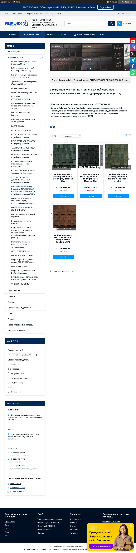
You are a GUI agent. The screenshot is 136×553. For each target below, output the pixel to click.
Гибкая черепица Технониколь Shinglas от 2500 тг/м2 (24, 76)
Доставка (74, 529)
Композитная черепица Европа (21, 114)
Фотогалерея (14, 52)
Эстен (7, 525)
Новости (11, 296)
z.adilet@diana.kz (17, 488)
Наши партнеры (44, 529)
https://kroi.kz (15, 484)
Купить (63, 196)
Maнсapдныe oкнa (19, 266)
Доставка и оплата (84, 35)
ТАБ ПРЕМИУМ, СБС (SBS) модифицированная (23, 149)
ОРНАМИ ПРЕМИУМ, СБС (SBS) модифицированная (25, 156)
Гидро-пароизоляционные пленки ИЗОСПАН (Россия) (23, 260)
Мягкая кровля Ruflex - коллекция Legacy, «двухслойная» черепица (22, 200)
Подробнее (105, 7)
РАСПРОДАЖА (18, 126)
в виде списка (130, 136)
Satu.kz (80, 547)
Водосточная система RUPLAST (21, 222)
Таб (6, 535)
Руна (7, 532)
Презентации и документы (20, 308)
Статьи (11, 302)
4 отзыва (113, 2)
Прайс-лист (10, 522)
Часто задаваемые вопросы (20, 325)
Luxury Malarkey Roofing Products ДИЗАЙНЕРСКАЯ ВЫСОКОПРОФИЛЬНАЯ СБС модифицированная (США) (24, 190)
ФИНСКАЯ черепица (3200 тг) (24, 92)
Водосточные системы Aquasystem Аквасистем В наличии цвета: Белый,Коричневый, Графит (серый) (23, 233)
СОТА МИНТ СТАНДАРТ (22, 130)
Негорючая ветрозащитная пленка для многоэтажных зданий (23, 105)
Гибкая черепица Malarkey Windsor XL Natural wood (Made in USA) (118, 177)
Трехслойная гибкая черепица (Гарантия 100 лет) (24, 83)
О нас (50, 35)
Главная (11, 35)
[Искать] (111, 23)
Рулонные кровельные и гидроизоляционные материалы (21, 163)
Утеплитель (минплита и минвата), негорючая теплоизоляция (21, 244)
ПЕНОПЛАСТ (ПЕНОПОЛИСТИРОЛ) (20, 98)
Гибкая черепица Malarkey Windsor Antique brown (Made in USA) (63, 238)
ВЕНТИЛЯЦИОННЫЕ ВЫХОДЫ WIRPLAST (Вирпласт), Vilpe (24, 278)
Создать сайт (6, 2)
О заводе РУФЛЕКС (46, 526)
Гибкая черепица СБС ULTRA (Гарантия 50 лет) (23, 62)
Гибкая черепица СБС (20, 88)
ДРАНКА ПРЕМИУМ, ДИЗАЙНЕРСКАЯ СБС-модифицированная (21, 179)
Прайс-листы (14, 291)
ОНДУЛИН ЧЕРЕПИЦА (20, 284)
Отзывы (11, 319)
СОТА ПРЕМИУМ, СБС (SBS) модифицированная (24, 135)
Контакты (63, 35)
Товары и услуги (30, 35)
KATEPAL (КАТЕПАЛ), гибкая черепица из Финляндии (23, 171)
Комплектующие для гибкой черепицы (23, 215)
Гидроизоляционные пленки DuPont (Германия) (23, 271)
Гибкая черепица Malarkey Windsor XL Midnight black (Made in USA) (90, 177)
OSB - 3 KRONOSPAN (20, 251)
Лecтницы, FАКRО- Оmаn (22, 255)
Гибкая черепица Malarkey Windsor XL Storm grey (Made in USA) (63, 177)
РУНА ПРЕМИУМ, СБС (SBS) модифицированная (23, 142)
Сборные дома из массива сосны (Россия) (23, 120)
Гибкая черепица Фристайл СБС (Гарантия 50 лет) (23, 69)
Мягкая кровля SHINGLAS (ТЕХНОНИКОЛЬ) (22, 208)
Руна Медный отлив (111, 522)
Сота (7, 528)
